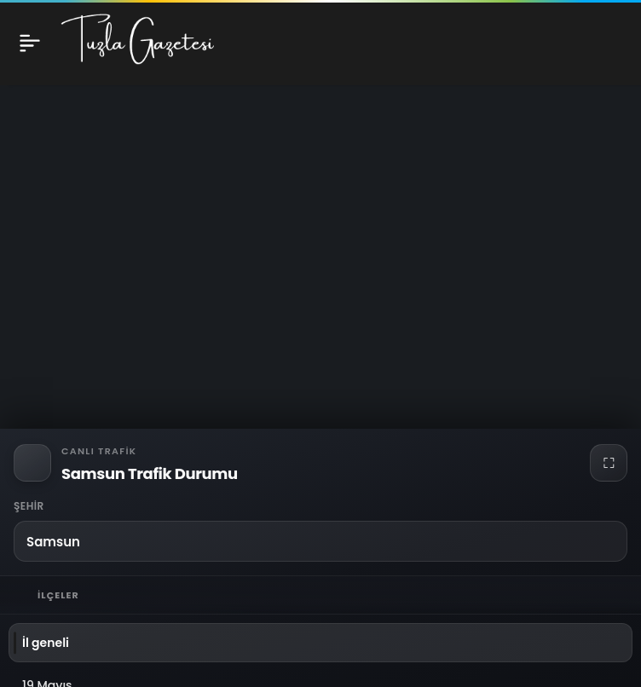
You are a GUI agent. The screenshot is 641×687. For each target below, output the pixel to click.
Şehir (29, 506)
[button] (320, 541)
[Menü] (30, 43)
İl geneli (45, 642)
